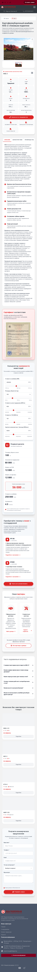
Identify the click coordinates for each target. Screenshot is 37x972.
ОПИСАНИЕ (7, 139)
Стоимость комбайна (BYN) (12, 378)
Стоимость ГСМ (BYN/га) (11, 415)
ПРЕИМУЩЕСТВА (29, 139)
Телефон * (6, 850)
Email (5, 857)
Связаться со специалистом (18, 117)
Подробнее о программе (13, 555)
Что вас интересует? (9, 865)
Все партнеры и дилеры (18, 645)
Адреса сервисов (27, 630)
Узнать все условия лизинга (18, 584)
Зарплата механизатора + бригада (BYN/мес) (16, 427)
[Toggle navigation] (34, 7)
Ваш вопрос (7, 872)
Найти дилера (10, 631)
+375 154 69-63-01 (28, 11)
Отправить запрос (18, 892)
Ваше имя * (6, 842)
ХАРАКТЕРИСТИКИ (17, 139)
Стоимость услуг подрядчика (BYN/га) (15, 403)
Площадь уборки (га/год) (11, 391)
